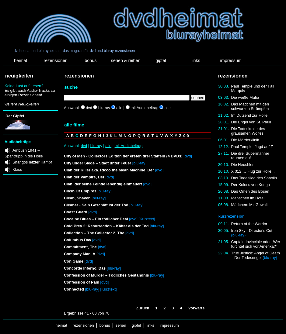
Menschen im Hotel (248, 198)
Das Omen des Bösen (250, 191)
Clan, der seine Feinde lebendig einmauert (103, 184)
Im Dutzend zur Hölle (249, 115)
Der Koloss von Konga (250, 184)
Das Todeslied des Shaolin (254, 178)
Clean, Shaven (77, 198)
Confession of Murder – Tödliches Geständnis (106, 275)
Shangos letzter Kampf (32, 162)
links (195, 60)
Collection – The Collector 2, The (94, 233)
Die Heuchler (242, 164)
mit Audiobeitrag (129, 145)
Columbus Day (78, 240)
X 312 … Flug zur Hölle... (253, 171)
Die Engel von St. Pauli (251, 122)
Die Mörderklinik (245, 140)
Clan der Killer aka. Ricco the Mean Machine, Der (109, 170)
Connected (74, 289)
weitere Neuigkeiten (22, 104)
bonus (90, 60)
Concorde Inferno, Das (85, 268)
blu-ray (96, 145)
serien (120, 325)
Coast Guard (75, 212)
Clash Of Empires (80, 191)
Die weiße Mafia (245, 97)
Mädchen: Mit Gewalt (249, 204)
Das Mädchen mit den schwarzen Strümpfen (250, 106)
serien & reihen (126, 60)
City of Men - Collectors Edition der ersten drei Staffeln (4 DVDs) (123, 156)
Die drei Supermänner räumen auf (250, 155)
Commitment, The (80, 247)
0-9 (186, 135)
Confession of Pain (81, 282)
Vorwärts (196, 308)
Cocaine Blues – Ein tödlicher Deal (96, 219)
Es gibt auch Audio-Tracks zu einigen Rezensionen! (30, 92)
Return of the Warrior (249, 224)
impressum (231, 60)
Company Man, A (79, 254)
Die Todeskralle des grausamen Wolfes (248, 131)
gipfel (160, 60)
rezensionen (56, 60)
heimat (20, 60)
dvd (84, 145)
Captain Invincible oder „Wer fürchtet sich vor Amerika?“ (255, 244)
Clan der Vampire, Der (84, 177)
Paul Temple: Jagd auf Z (252, 146)
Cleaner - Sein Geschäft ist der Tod (96, 205)
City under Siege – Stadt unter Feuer (97, 163)
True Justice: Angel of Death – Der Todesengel (255, 255)
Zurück (142, 308)
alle (108, 145)
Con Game (73, 261)
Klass (17, 169)
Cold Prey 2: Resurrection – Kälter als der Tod (106, 226)
